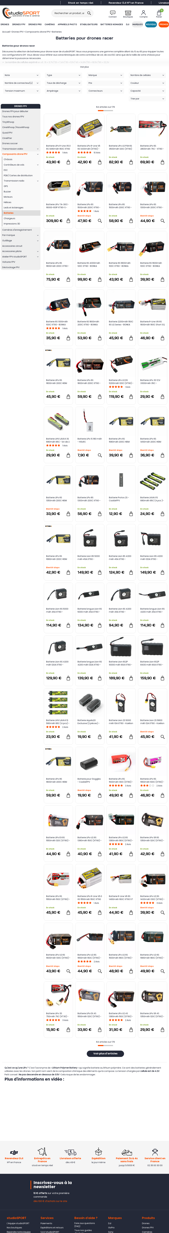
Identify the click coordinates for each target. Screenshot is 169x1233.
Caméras (50, 24)
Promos (164, 24)
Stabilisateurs (88, 24)
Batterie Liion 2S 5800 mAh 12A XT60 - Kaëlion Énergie (152, 722)
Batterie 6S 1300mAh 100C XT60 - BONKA (57, 323)
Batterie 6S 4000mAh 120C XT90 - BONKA (89, 264)
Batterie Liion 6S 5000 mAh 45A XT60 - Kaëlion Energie (57, 610)
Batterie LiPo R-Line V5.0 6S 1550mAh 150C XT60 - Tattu (90, 898)
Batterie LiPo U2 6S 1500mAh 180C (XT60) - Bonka (121, 956)
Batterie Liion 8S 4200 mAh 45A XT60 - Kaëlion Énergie (120, 558)
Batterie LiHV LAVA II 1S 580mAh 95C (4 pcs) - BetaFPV (57, 722)
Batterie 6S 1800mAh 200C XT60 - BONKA (88, 323)
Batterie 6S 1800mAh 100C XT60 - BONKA (120, 264)
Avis (65, 152)
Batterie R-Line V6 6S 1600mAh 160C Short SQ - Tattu (152, 323)
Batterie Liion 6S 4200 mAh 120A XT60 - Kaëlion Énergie (57, 663)
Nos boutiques (14, 1228)
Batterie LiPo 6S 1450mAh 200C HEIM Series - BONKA (150, 440)
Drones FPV (18, 24)
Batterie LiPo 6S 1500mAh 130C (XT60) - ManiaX (121, 780)
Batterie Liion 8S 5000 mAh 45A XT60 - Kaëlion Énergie (89, 558)
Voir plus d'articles (105, 1054)
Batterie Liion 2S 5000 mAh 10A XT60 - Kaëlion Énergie (121, 722)
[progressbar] (105, 110)
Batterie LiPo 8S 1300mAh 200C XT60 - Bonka (89, 499)
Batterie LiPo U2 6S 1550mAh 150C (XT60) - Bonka (89, 956)
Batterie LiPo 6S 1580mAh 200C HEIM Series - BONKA (119, 440)
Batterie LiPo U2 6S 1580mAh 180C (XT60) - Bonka (152, 956)
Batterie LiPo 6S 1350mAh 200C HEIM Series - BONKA (56, 499)
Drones (4, 24)
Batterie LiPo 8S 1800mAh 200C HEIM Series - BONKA (56, 780)
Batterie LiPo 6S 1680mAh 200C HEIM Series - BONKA (56, 558)
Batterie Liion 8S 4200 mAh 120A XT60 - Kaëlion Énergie (151, 558)
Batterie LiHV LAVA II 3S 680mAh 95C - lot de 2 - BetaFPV (58, 440)
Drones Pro (34, 24)
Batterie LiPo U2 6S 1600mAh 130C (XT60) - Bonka (58, 956)
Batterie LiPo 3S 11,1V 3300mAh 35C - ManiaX (150, 382)
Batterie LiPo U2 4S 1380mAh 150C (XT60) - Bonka (121, 1015)
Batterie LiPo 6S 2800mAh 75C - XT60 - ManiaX (152, 147)
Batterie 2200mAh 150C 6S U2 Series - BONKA (121, 323)
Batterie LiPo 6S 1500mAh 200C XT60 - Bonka (89, 206)
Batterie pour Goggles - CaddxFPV (89, 780)
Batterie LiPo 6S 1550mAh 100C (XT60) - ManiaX (152, 780)
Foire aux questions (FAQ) (84, 1226)
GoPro (111, 1228)
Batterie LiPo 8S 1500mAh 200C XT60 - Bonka (120, 206)
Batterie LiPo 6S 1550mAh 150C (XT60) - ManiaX (58, 898)
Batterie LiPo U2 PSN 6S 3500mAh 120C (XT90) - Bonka (120, 147)
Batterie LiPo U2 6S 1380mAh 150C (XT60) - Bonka (90, 839)
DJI (127, 24)
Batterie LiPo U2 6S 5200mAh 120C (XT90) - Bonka (121, 382)
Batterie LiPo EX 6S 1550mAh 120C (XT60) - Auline (58, 839)
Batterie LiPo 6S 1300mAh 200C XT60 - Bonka (151, 206)
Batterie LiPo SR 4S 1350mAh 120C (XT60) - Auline (152, 1015)
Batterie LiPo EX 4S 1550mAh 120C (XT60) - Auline (89, 1015)
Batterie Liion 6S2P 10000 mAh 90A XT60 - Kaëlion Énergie (120, 663)
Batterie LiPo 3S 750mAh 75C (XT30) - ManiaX (57, 1015)
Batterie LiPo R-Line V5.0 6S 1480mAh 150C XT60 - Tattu (58, 147)
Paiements (46, 1224)
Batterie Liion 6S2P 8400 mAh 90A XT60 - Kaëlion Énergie (151, 663)
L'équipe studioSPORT (18, 1224)
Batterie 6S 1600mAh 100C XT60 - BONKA (151, 264)
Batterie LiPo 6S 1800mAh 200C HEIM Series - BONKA (56, 382)
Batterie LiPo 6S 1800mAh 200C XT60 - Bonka (89, 382)
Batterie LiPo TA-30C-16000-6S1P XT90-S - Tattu (57, 206)
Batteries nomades (112, 24)
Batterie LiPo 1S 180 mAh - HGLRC (90, 440)
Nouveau (151, 24)
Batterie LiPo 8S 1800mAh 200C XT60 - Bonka (57, 264)
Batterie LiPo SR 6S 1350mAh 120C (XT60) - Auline (152, 839)
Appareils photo (67, 24)
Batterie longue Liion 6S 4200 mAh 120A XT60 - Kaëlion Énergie (90, 663)
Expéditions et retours (52, 1228)
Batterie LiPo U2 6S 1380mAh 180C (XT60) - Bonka (121, 839)
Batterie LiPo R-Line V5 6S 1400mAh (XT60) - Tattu (89, 147)
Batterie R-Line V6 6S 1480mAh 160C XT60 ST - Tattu (121, 898)
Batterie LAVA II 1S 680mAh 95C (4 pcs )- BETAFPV (152, 499)
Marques (138, 24)
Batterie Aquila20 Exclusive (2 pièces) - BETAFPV (89, 722)
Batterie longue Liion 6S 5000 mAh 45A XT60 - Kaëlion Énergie (90, 610)
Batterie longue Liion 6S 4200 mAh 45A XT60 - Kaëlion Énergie (152, 610)
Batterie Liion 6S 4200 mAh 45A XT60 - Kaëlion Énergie (120, 610)
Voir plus (84, 66)
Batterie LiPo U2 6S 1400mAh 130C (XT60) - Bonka (152, 898)
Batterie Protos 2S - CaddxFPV (119, 499)
